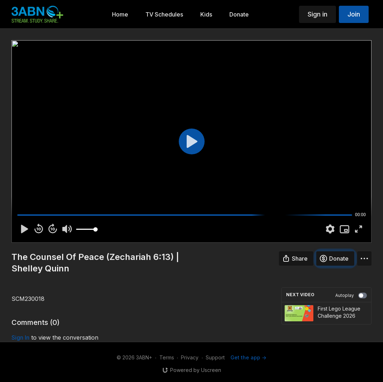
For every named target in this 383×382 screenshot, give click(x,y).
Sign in (317, 14)
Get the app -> (248, 357)
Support (215, 357)
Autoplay (351, 295)
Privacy (189, 357)
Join (353, 14)
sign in (20, 337)
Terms (166, 357)
